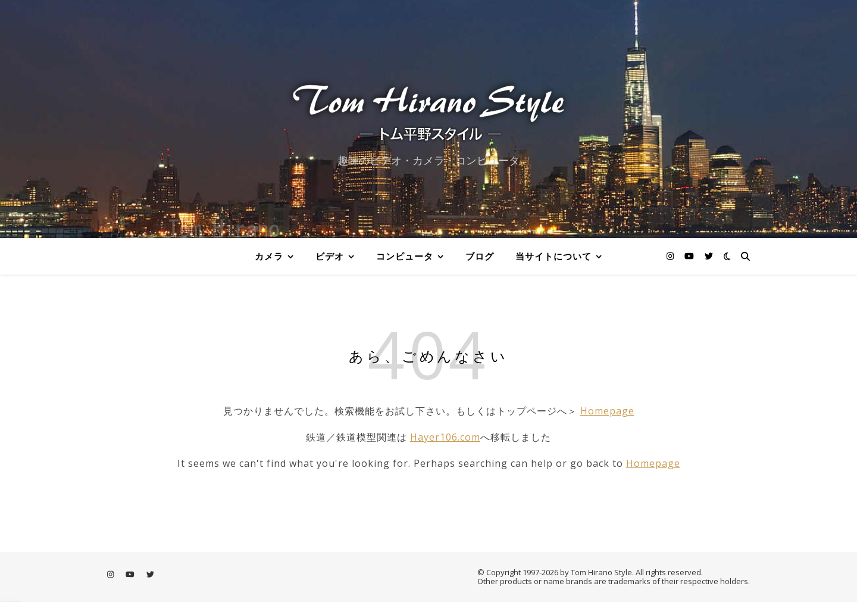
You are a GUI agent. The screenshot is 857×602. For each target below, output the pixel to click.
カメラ (269, 256)
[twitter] (709, 255)
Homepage (607, 410)
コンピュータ (404, 256)
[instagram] (671, 255)
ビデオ (329, 256)
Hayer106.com (445, 437)
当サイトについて (553, 256)
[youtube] (690, 255)
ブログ (479, 256)
